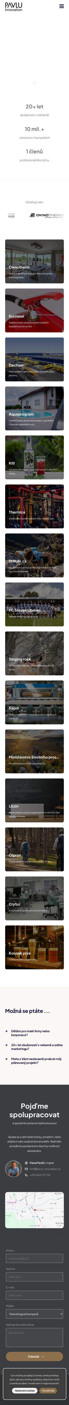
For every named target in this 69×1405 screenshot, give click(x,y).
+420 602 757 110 (40, 1174)
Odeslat (33, 1356)
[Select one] (34, 1314)
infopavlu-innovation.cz (45, 1168)
